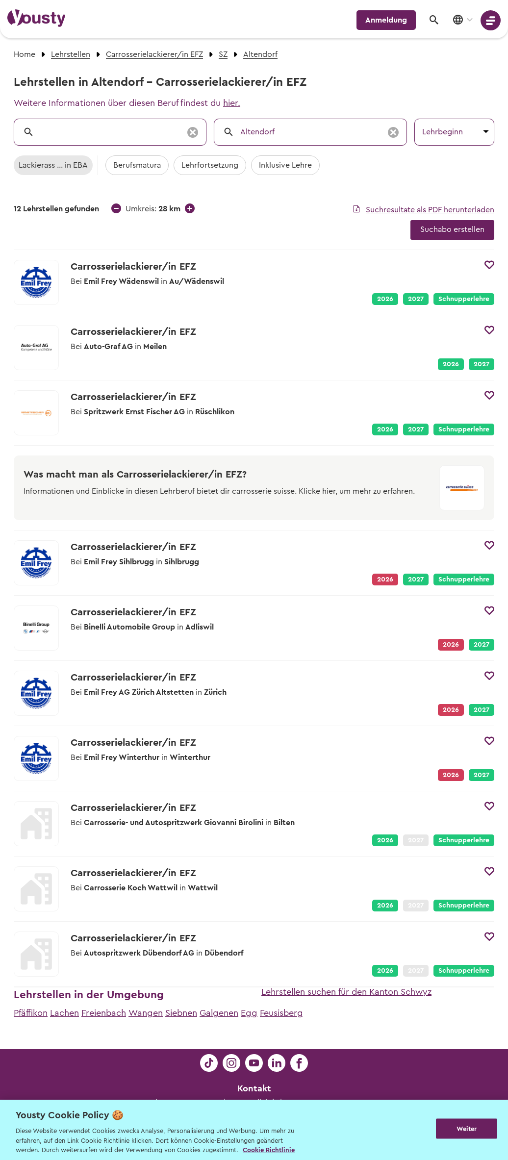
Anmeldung (386, 20)
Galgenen (219, 1013)
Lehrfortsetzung (209, 165)
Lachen (64, 1013)
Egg (249, 1013)
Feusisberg (281, 1013)
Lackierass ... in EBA (53, 165)
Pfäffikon (31, 1013)
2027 (416, 299)
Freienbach (103, 1013)
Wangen (145, 1013)
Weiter (467, 1129)
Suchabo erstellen (452, 229)
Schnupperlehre (463, 299)
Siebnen (181, 1013)
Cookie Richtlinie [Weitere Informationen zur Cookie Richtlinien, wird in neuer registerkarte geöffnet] (269, 1150)
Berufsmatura (137, 165)
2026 (385, 299)
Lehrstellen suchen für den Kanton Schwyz (346, 991)
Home (24, 54)
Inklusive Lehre (285, 165)
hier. (231, 103)
